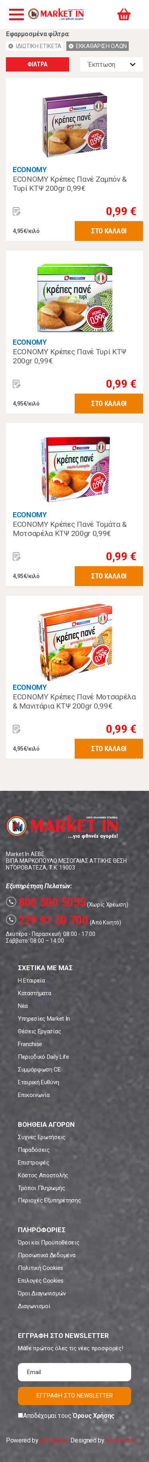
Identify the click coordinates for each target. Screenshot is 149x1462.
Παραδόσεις (34, 1149)
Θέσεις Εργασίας (39, 1031)
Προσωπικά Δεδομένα (46, 1255)
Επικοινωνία (33, 1095)
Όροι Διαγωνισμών (42, 1293)
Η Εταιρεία (31, 980)
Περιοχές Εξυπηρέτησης (49, 1200)
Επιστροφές (33, 1162)
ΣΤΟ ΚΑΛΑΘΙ (109, 231)
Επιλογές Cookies (41, 1280)
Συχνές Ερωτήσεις (42, 1137)
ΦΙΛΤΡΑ (37, 64)
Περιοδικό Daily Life (43, 1056)
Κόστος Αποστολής (43, 1175)
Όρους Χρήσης (93, 1415)
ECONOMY (30, 169)
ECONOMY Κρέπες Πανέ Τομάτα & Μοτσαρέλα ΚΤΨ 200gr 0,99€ (70, 529)
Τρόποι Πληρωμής (41, 1188)
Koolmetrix (120, 1440)
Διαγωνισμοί (34, 1306)
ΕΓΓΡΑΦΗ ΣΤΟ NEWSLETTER (75, 1395)
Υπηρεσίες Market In (44, 1018)
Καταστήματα (34, 993)
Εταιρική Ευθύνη (38, 1082)
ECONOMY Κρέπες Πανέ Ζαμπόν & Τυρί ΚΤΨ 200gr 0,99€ (70, 184)
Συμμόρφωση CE (39, 1069)
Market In (55, 14)
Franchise (30, 1044)
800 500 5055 (46, 902)
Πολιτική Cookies (40, 1268)
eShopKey (53, 1440)
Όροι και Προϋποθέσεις (48, 1242)
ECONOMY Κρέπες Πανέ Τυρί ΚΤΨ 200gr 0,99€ (69, 356)
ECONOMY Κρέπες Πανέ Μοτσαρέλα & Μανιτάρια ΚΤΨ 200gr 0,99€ (74, 701)
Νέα (23, 1006)
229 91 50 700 (47, 920)
